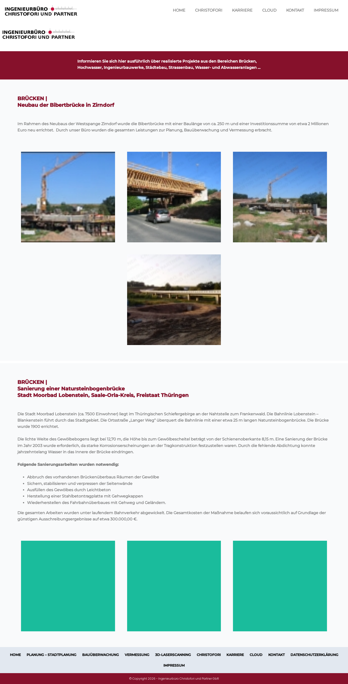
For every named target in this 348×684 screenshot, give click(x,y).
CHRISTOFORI (208, 10)
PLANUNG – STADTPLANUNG (51, 655)
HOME (179, 10)
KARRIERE (242, 10)
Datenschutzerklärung (314, 655)
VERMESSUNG (137, 655)
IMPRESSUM (326, 10)
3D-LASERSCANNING (173, 655)
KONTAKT (295, 10)
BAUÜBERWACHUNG (100, 655)
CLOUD (269, 10)
